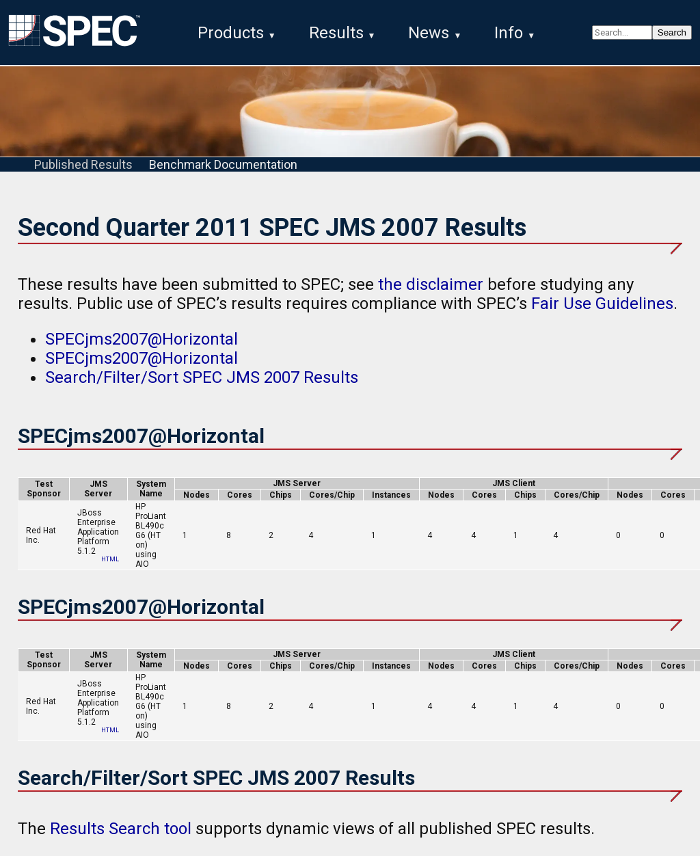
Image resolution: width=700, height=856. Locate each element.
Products (231, 32)
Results (336, 32)
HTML (110, 559)
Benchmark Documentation (223, 164)
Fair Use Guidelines (602, 303)
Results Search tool (120, 828)
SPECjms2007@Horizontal (141, 339)
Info (508, 32)
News (428, 32)
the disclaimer (430, 284)
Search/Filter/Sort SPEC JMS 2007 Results (201, 377)
